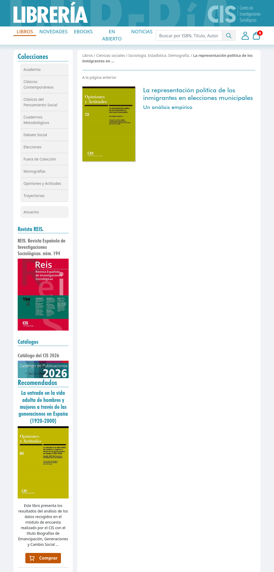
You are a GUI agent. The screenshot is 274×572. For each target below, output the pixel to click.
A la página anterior (99, 77)
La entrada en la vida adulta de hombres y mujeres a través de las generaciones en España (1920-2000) (43, 406)
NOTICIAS (142, 31)
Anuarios (31, 211)
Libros (87, 55)
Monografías (34, 171)
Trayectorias (34, 195)
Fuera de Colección (39, 159)
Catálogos (28, 341)
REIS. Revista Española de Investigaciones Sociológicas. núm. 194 (41, 247)
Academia (32, 69)
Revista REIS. (31, 229)
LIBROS (25, 31)
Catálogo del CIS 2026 (38, 355)
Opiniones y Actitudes (42, 183)
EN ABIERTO (112, 35)
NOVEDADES (53, 31)
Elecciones (32, 146)
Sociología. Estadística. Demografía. (159, 55)
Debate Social (35, 134)
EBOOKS (83, 31)
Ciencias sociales (110, 55)
